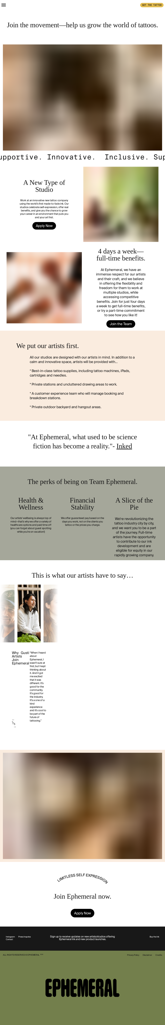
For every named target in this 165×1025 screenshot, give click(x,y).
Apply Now (44, 225)
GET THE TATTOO (152, 5)
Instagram (10, 937)
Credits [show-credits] (158, 955)
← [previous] (13, 719)
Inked (124, 446)
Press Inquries (24, 937)
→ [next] (14, 726)
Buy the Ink (154, 937)
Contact (9, 939)
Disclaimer (147, 955)
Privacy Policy (133, 955)
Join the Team (121, 324)
